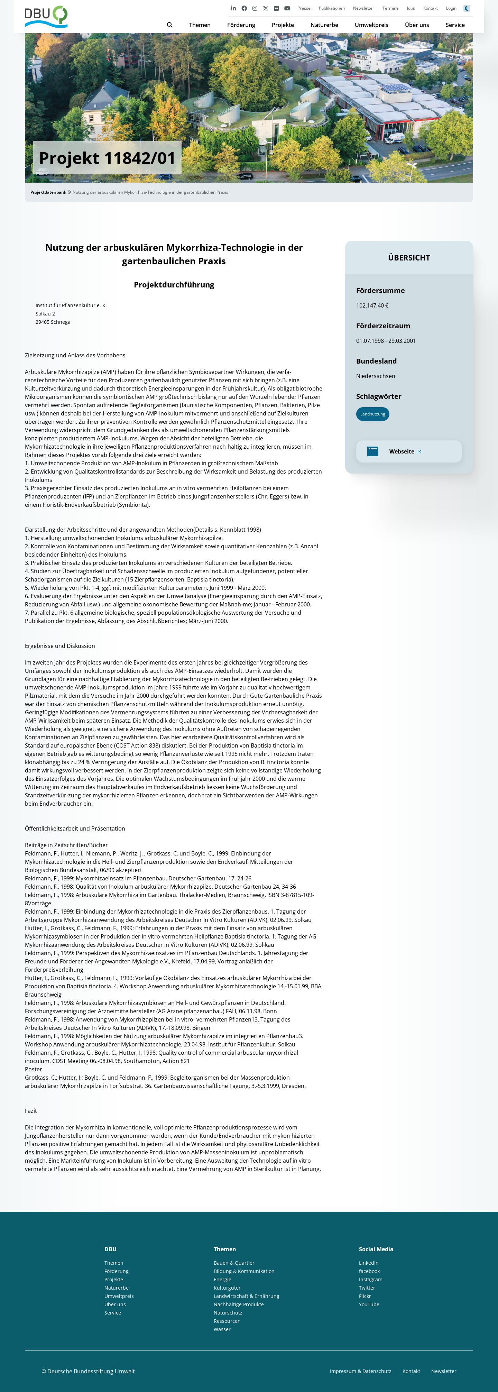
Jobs (411, 8)
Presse (304, 8)
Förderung (241, 25)
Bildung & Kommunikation (244, 1271)
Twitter (367, 1287)
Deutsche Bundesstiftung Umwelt (91, 1371)
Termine (390, 8)
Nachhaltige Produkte (239, 1304)
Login (451, 8)
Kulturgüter (227, 1287)
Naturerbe (324, 25)
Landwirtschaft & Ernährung (246, 1296)
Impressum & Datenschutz (360, 1371)
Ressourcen (227, 1321)
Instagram (370, 1279)
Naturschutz (228, 1312)
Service (455, 25)
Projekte (283, 25)
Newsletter (363, 8)
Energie (222, 1279)
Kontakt (430, 8)
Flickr (365, 1296)
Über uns (417, 25)
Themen (200, 25)
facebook (369, 1271)
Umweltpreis (371, 25)
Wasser (222, 1329)
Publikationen (332, 8)
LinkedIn (369, 1263)
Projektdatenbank (48, 192)
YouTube (369, 1304)
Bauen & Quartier (234, 1263)
